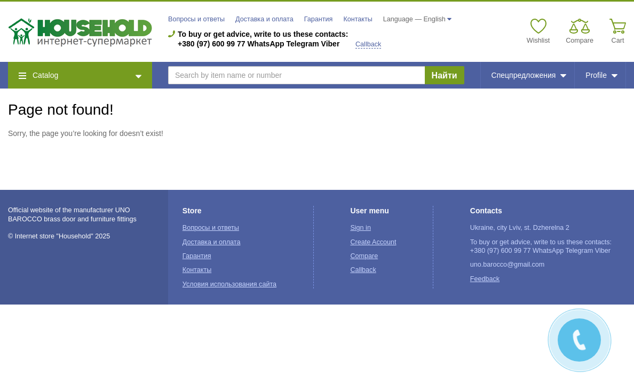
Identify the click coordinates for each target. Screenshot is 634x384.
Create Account (373, 242)
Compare (364, 256)
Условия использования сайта (229, 284)
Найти (444, 75)
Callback (368, 44)
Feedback (485, 279)
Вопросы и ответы (196, 19)
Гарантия (318, 19)
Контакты (357, 19)
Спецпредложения (529, 75)
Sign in (360, 227)
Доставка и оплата (264, 19)
